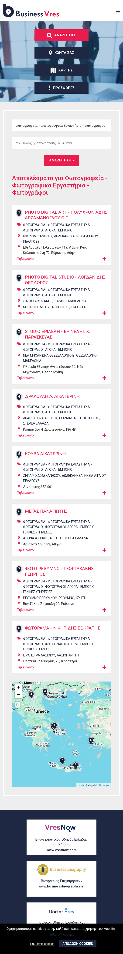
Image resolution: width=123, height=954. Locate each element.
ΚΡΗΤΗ (81, 603)
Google (106, 790)
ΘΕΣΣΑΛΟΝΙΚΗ (87, 361)
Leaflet (81, 790)
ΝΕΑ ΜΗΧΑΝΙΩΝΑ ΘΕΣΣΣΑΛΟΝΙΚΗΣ (49, 361)
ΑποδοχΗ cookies (77, 944)
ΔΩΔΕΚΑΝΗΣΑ (64, 242)
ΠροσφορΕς (62, 88)
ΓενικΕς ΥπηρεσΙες (37, 538)
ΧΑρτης (62, 70)
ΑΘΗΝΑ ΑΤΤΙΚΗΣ (35, 544)
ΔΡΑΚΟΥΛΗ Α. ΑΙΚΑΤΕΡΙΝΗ (54, 402)
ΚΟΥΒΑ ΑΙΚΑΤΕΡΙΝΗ (47, 459)
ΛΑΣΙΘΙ (62, 661)
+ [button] (18, 693)
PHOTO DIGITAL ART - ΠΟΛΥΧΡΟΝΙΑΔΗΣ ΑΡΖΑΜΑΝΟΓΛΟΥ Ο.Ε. (64, 218)
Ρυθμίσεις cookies (42, 944)
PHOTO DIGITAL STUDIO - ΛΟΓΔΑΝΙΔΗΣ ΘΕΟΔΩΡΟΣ (52, 285)
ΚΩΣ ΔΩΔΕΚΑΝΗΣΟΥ (37, 242)
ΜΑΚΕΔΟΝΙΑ (77, 307)
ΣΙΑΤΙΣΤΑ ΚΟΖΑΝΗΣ (37, 307)
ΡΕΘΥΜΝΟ (66, 603)
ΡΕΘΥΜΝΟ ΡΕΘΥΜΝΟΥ (40, 603)
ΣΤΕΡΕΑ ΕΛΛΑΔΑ (36, 429)
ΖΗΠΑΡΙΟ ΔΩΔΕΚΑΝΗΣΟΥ (41, 481)
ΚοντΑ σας (61, 53)
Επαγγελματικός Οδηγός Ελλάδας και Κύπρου (61, 845)
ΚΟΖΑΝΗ (60, 307)
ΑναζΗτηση (61, 35)
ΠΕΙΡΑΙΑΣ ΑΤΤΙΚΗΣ (73, 424)
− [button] (18, 700)
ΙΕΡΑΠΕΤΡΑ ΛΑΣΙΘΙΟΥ (39, 661)
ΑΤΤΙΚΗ (93, 424)
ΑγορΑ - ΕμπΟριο (58, 236)
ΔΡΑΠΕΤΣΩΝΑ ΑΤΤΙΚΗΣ (40, 424)
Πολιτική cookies (61, 934)
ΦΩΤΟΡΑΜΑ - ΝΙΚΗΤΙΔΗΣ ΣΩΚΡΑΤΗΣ (64, 634)
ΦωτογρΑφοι (55, 533)
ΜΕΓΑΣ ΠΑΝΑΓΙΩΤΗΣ (47, 517)
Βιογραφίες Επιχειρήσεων (61, 884)
